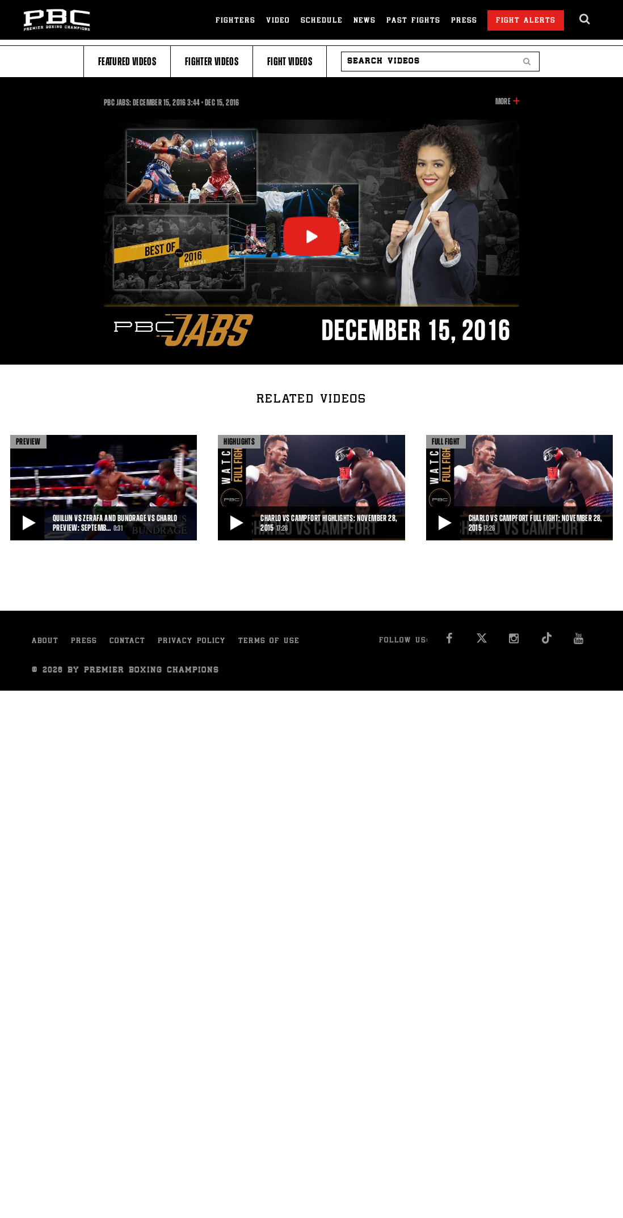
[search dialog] (585, 19)
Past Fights (413, 21)
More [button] (503, 101)
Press (464, 21)
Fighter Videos (211, 61)
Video (278, 21)
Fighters (235, 21)
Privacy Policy (192, 641)
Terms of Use (269, 641)
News (364, 21)
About (45, 641)
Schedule (322, 21)
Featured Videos (127, 61)
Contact (127, 641)
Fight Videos (289, 61)
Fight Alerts (525, 21)
